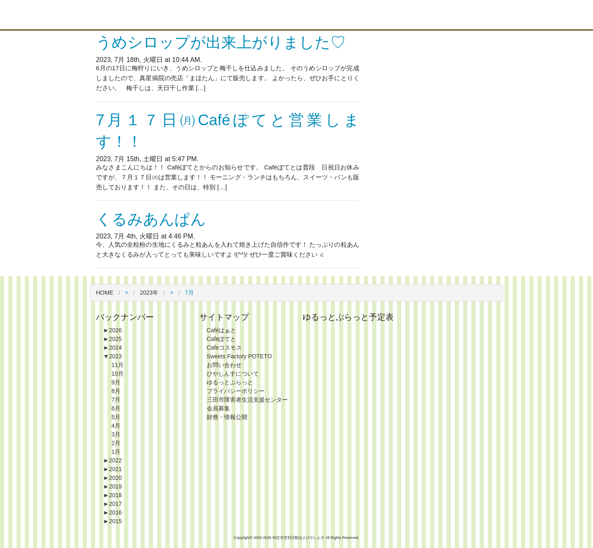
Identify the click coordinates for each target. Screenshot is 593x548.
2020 (112, 477)
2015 (112, 521)
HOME (104, 292)
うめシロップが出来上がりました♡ (221, 42)
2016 (112, 512)
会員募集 (218, 408)
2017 (112, 503)
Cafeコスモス (224, 347)
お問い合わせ (224, 365)
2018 (112, 495)
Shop (351, 14)
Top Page (264, 14)
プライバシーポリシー (236, 391)
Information (394, 14)
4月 (116, 425)
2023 (112, 356)
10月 (118, 373)
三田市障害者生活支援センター (247, 399)
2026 (112, 330)
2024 (112, 347)
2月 (116, 443)
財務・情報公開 (227, 417)
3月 (116, 434)
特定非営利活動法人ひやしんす (299, 538)
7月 (116, 399)
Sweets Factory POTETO (239, 356)
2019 (112, 486)
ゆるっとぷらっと (230, 382)
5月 (116, 417)
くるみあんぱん (151, 219)
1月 (116, 451)
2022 (112, 460)
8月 (116, 391)
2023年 (149, 292)
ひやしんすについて (233, 373)
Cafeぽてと (222, 339)
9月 (116, 382)
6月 (116, 408)
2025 (112, 339)
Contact (481, 14)
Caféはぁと (222, 330)
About (308, 14)
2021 (112, 469)
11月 (118, 365)
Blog (438, 14)
